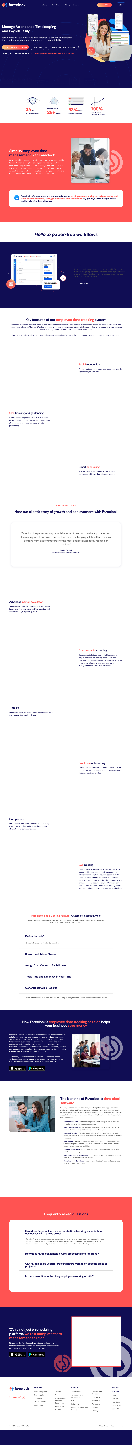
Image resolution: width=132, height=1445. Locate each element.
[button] (8, 273)
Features (45, 5)
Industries (56, 5)
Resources (77, 5)
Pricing (67, 5)
